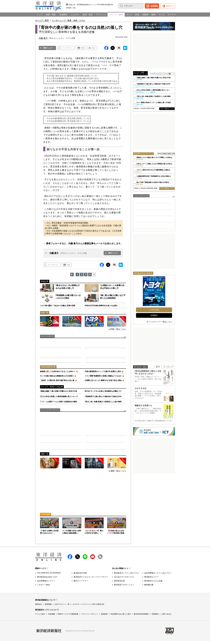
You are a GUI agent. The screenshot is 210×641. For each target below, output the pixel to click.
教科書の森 (148, 585)
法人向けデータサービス (124, 577)
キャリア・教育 (42, 20)
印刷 (82, 48)
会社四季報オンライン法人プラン (158, 573)
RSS (100, 556)
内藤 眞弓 (54, 253)
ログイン (169, 6)
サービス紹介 (40, 614)
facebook (70, 556)
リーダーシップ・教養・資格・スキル (68, 20)
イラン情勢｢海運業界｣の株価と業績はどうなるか (103, 376)
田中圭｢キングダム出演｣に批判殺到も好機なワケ (103, 391)
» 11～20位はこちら (167, 188)
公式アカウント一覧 (62, 604)
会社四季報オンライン (46, 581)
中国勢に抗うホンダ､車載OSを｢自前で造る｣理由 (103, 380)
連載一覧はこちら (118, 471)
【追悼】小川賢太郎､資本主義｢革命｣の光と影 (57, 380)
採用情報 (48, 604)
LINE (85, 556)
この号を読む (154, 310)
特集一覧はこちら (118, 329)
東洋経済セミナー (151, 577)
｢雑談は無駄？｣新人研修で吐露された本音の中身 (58, 391)
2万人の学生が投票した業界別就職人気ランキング (59, 396)
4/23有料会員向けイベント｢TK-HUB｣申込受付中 (95, 5)
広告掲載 (51, 614)
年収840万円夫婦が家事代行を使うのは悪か (101, 306)
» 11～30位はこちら (167, 108)
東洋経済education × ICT (47, 577)
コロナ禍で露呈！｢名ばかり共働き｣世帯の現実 (57, 306)
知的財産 (104, 614)
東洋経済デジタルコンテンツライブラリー (91, 577)
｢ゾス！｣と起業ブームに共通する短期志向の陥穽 (58, 402)
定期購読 (154, 315)
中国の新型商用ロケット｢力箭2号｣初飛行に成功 (103, 371)
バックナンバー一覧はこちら (160, 322)
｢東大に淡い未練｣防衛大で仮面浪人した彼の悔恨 (103, 402)
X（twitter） (77, 556)
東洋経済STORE (80, 573)
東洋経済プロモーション (124, 585)
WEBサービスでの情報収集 (68, 614)
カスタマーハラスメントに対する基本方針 (88, 604)
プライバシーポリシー (89, 614)
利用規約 (155, 614)
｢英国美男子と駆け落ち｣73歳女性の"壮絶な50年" (103, 396)
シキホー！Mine (43, 585)
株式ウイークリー (81, 581)
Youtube (92, 556)
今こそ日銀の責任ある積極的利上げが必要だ (57, 376)
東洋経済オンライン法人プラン (126, 573)
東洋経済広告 (119, 581)
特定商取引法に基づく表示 (121, 614)
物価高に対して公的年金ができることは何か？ (57, 371)
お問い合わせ (166, 614)
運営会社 (38, 604)
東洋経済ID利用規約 (141, 614)
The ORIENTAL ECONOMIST (49, 573)
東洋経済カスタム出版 (153, 581)
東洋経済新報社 (49, 630)
